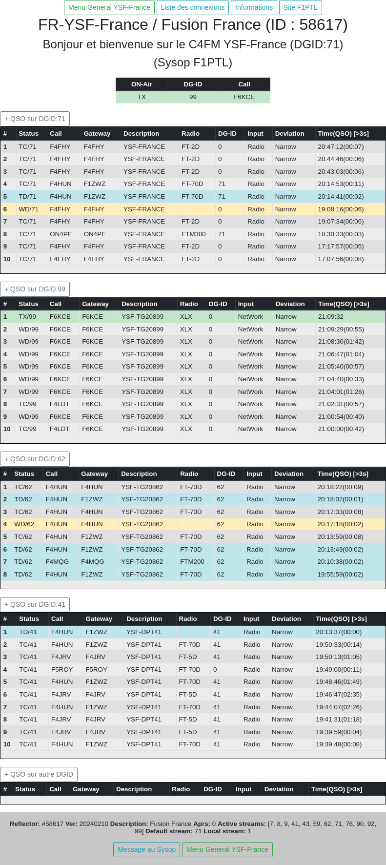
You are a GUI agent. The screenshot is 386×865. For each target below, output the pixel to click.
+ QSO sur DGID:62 (34, 459)
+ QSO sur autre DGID (38, 774)
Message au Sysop (147, 849)
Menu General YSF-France (109, 7)
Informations (254, 7)
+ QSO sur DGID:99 (34, 289)
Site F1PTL (301, 7)
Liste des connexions (193, 7)
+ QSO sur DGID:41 (34, 604)
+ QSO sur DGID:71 (34, 119)
